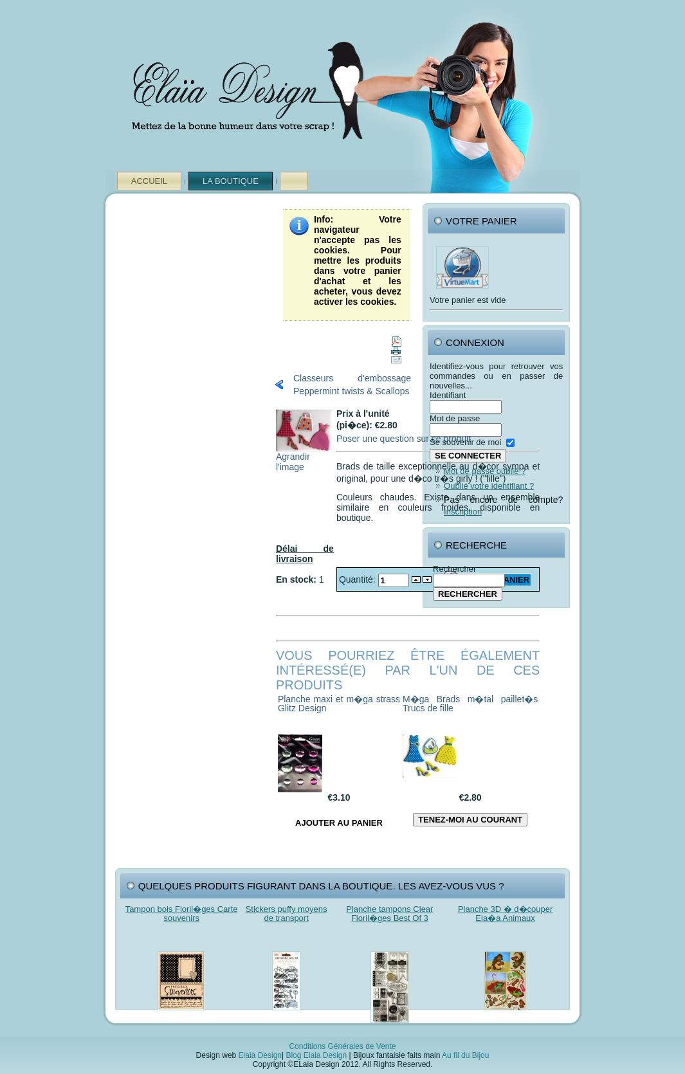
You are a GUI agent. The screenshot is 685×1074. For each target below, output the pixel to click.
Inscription (463, 511)
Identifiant (448, 395)
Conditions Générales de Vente (342, 1046)
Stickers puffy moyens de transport (286, 913)
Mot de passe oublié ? (484, 471)
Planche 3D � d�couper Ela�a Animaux (505, 913)
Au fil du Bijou (465, 1055)
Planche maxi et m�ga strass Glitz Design (339, 703)
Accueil (149, 181)
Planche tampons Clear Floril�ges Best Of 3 (389, 913)
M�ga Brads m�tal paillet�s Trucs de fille (470, 703)
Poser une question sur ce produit (403, 438)
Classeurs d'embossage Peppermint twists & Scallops (352, 384)
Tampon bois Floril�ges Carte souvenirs (181, 913)
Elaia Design (260, 1055)
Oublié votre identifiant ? (489, 486)
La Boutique (231, 181)
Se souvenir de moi (465, 442)
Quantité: (358, 579)
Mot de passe (455, 418)
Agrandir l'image (305, 457)
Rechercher (454, 569)
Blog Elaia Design (316, 1055)
